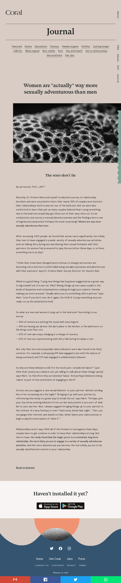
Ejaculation (41, 46)
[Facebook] (60, 548)
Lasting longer (101, 46)
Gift (118, 67)
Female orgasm (70, 46)
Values (118, 58)
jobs (69, 558)
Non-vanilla (49, 51)
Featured (17, 46)
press (81, 558)
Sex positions (54, 55)
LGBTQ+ (18, 51)
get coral (55, 558)
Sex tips (69, 55)
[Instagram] (69, 548)
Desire (28, 46)
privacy (71, 565)
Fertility (86, 46)
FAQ (118, 47)
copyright (58, 565)
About (118, 15)
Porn (60, 51)
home (39, 558)
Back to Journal (25, 467)
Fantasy (54, 46)
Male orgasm (33, 51)
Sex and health (74, 51)
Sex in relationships (96, 51)
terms (82, 565)
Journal (118, 78)
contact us (42, 565)
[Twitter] (51, 548)
